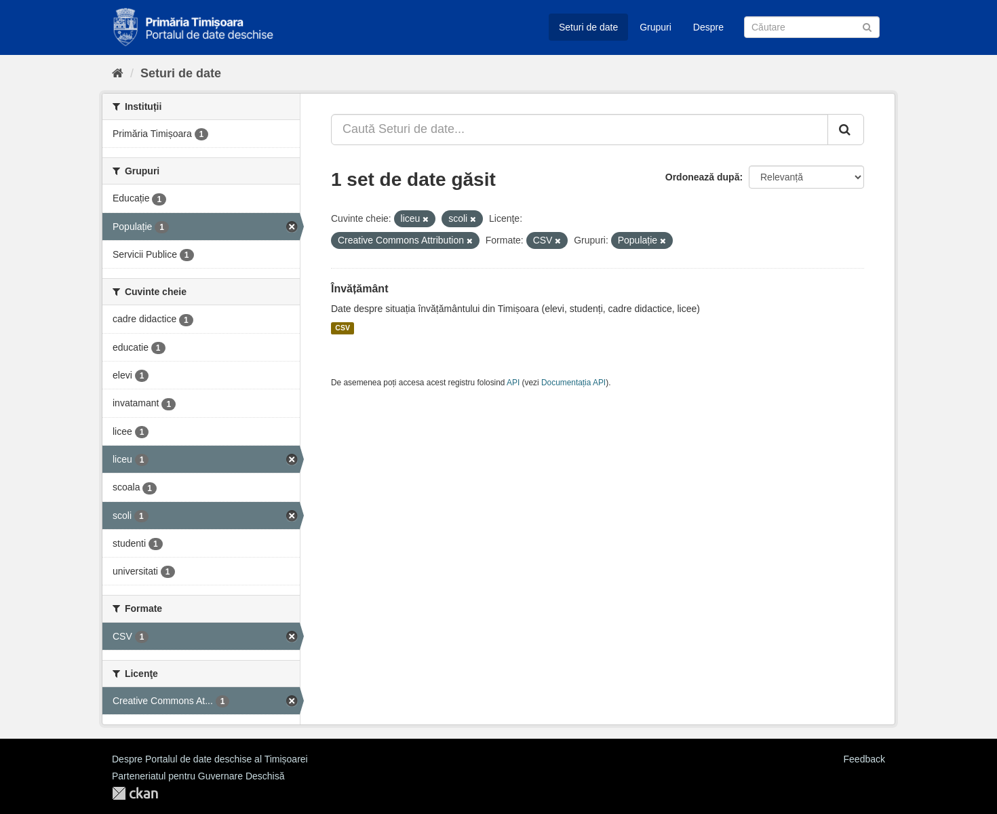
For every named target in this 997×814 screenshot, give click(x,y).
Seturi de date (588, 27)
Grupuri (655, 27)
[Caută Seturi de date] (812, 27)
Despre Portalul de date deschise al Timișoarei (210, 759)
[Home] (117, 73)
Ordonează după (702, 177)
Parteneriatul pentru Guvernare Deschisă (198, 776)
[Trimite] (867, 26)
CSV (342, 328)
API (513, 382)
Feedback (864, 759)
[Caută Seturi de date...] (579, 129)
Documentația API (573, 382)
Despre (708, 27)
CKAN (135, 793)
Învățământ (359, 288)
